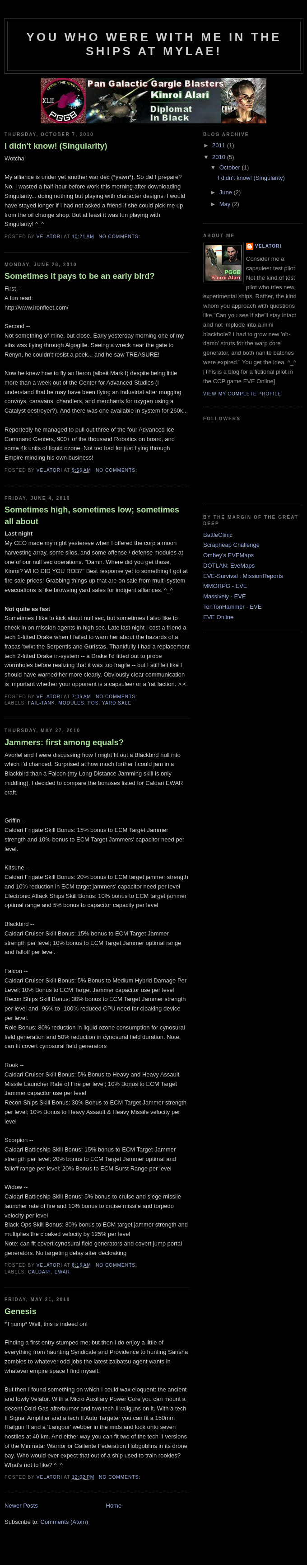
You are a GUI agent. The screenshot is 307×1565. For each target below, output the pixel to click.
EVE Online (218, 617)
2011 (219, 145)
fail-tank (41, 702)
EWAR (62, 1271)
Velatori (268, 246)
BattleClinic (218, 534)
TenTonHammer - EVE (232, 606)
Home (114, 1505)
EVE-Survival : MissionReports (243, 576)
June (226, 192)
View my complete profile (242, 393)
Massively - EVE (224, 596)
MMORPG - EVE (225, 586)
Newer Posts (21, 1505)
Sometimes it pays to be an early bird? (80, 276)
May (225, 204)
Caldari (39, 1271)
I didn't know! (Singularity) (56, 145)
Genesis (21, 1311)
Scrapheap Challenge (231, 544)
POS (93, 702)
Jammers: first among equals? (64, 742)
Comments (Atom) (64, 1521)
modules (71, 702)
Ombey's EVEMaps (228, 555)
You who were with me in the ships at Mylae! (153, 44)
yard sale (116, 702)
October (230, 167)
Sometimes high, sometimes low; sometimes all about (92, 515)
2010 (219, 157)
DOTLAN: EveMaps (229, 565)
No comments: (120, 236)
